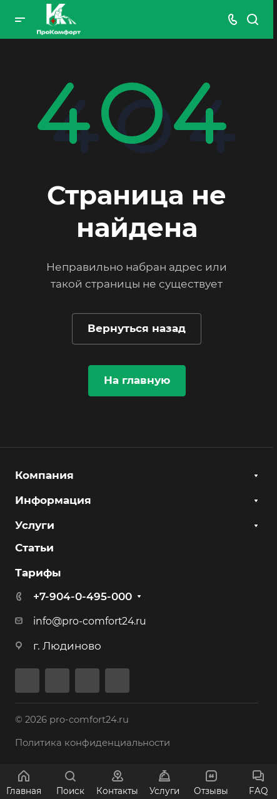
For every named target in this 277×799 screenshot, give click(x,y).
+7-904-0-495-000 (82, 596)
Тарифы (38, 572)
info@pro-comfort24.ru (89, 621)
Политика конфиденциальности (92, 742)
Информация (53, 500)
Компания (44, 475)
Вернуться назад (137, 328)
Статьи (34, 547)
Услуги (34, 525)
